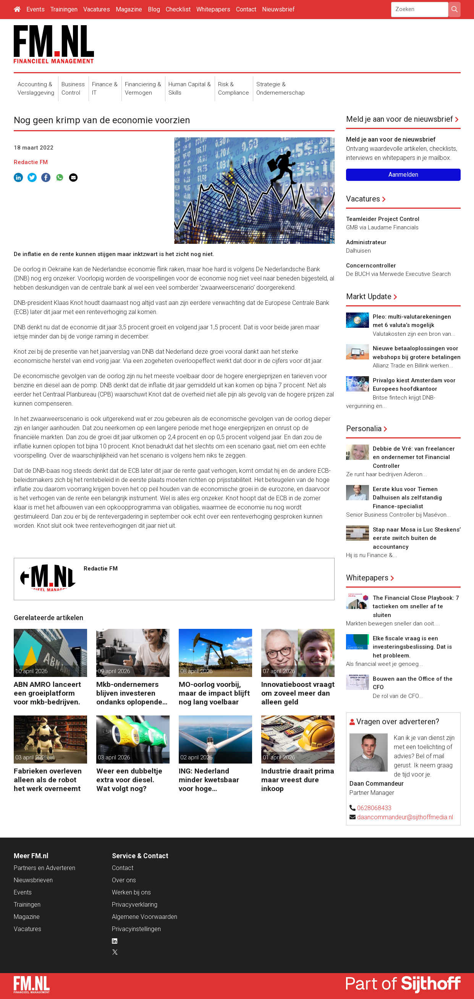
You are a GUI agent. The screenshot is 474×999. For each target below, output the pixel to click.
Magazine (129, 9)
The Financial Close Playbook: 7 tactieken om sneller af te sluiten (416, 607)
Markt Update (368, 296)
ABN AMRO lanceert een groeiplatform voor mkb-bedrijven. (47, 693)
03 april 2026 (31, 757)
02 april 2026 (196, 757)
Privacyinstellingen (136, 929)
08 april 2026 (196, 671)
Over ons (124, 880)
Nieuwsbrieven (33, 880)
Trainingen (64, 9)
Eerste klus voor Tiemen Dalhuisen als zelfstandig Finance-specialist (407, 498)
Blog (154, 9)
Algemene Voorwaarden (144, 916)
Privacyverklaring (134, 904)
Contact (246, 9)
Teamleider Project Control (382, 219)
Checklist (178, 9)
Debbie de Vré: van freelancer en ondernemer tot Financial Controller (414, 457)
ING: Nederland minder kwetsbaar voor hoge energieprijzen (209, 780)
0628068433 (374, 808)
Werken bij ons (131, 892)
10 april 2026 (31, 671)
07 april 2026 (279, 671)
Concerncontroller (371, 265)
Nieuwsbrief (278, 9)
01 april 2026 (279, 757)
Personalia (364, 428)
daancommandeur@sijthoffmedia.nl (405, 817)
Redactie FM (31, 162)
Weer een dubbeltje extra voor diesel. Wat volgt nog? (129, 780)
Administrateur (366, 242)
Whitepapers (213, 9)
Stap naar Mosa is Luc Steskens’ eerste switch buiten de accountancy (417, 538)
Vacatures (96, 9)
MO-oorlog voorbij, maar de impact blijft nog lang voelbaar (214, 693)
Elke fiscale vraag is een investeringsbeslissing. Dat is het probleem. (412, 647)
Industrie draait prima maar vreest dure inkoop (297, 780)
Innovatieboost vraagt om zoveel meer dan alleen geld (298, 693)
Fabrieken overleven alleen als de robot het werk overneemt (48, 780)
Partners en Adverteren (44, 868)
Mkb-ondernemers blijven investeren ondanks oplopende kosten (129, 693)
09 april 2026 (114, 671)
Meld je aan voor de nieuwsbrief (399, 119)
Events (35, 9)
